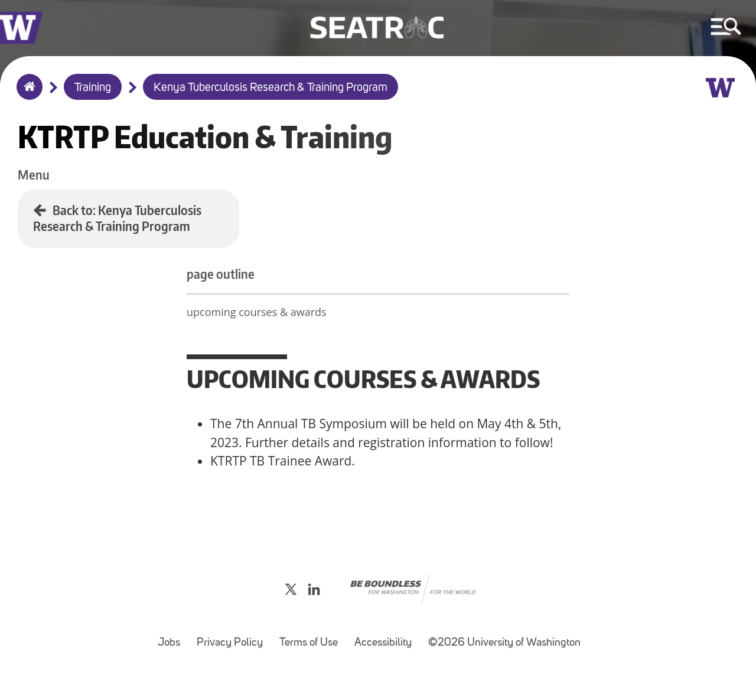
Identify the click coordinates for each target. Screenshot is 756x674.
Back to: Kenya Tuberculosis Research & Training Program (117, 218)
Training (92, 88)
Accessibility (386, 637)
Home (26, 94)
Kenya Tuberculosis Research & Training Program (270, 88)
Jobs (172, 637)
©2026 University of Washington (504, 643)
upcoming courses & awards (257, 312)
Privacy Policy (233, 637)
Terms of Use (312, 637)
